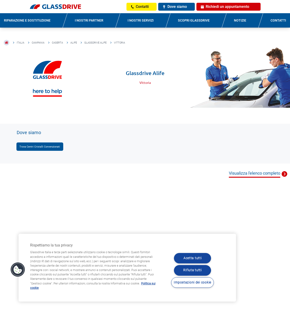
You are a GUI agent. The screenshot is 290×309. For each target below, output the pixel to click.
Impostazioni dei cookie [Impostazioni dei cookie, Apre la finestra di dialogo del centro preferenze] (192, 282)
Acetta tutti (192, 258)
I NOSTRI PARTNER (89, 20)
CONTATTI (278, 20)
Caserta (57, 42)
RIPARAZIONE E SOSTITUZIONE (27, 20)
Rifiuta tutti (192, 270)
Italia (20, 42)
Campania (38, 42)
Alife (73, 42)
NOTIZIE (240, 20)
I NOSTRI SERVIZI (141, 20)
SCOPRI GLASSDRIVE (194, 20)
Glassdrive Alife (95, 42)
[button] (17, 269)
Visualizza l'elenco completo (254, 173)
